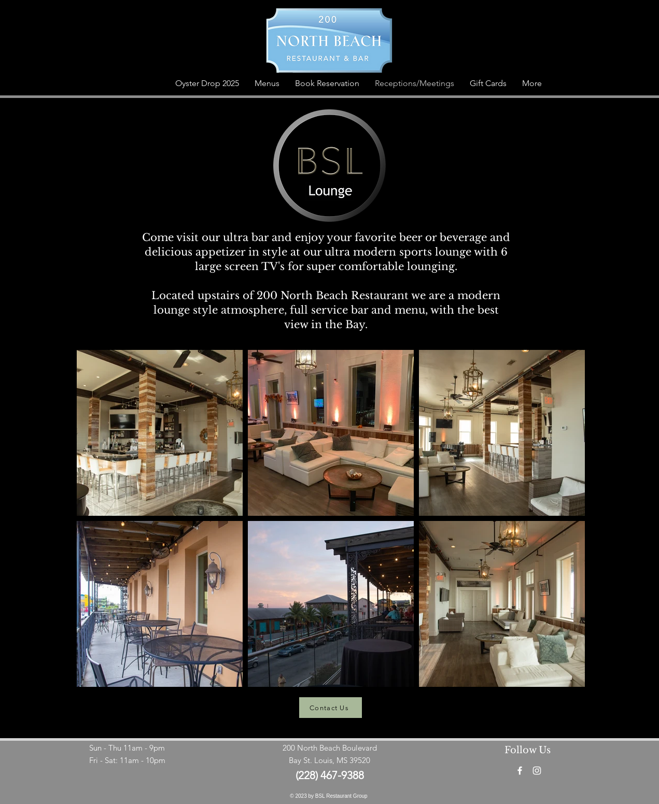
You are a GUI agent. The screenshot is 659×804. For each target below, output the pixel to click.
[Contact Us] (330, 707)
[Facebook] (519, 770)
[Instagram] (536, 770)
